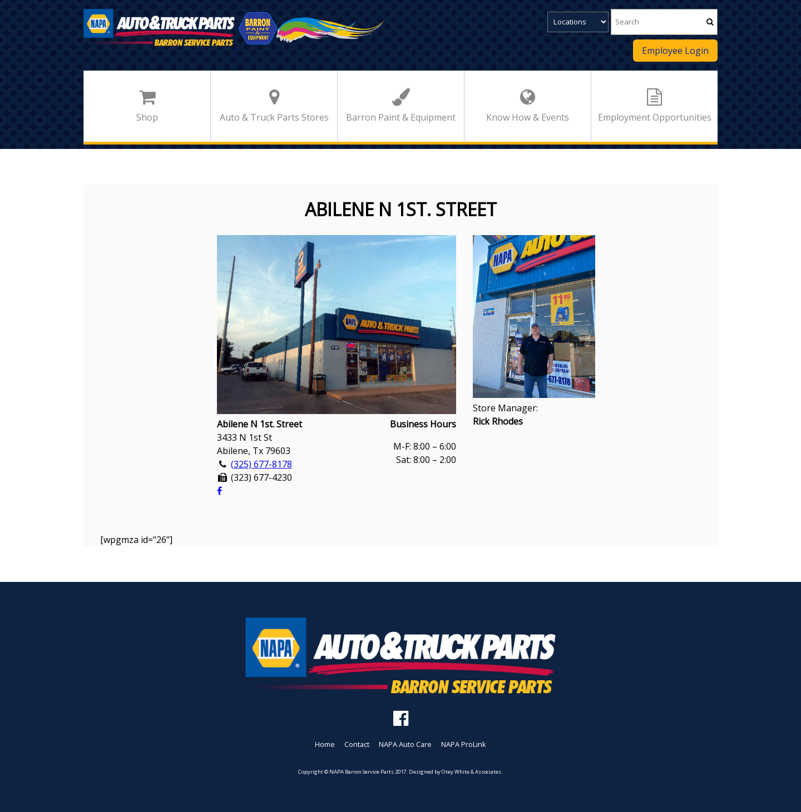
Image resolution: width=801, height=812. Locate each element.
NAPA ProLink (463, 744)
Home (325, 744)
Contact (356, 744)
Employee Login (675, 50)
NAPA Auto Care (405, 744)
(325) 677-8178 (261, 464)
